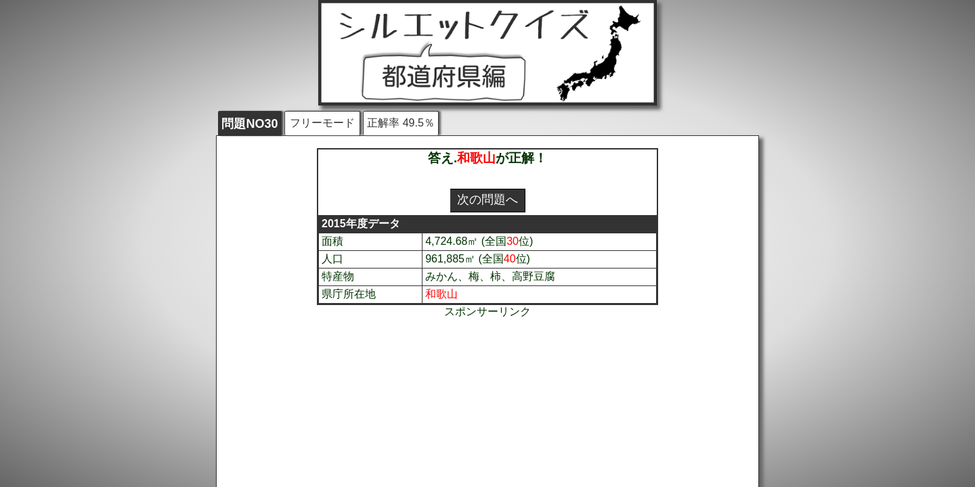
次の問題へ (487, 199)
